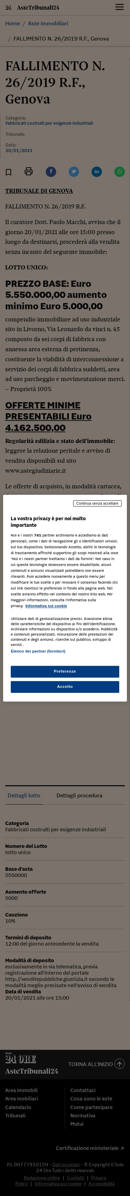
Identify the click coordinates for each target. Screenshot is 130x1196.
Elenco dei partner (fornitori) (38, 651)
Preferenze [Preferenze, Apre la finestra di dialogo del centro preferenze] (65, 671)
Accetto (65, 686)
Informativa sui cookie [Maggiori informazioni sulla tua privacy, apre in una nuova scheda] (46, 606)
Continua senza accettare (97, 503)
